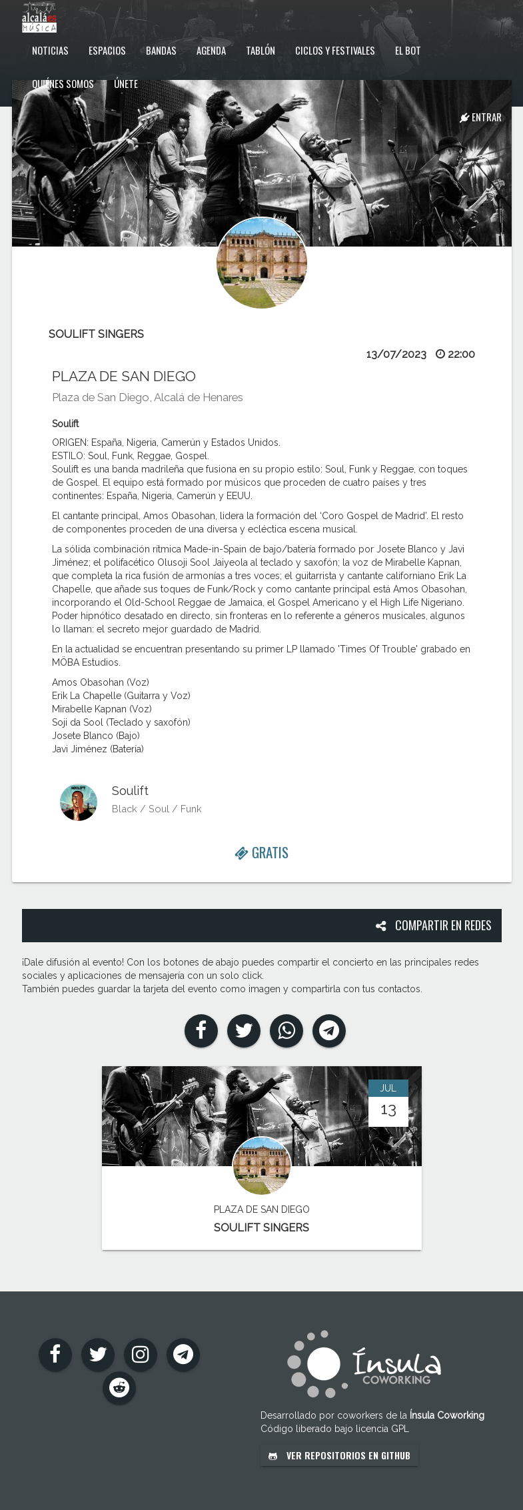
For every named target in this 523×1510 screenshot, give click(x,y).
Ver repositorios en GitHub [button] (339, 1455)
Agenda (211, 50)
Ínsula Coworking (447, 1415)
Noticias (50, 50)
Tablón (260, 50)
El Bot (408, 50)
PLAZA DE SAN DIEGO (124, 376)
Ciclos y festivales (335, 50)
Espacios (107, 50)
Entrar (481, 116)
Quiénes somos (63, 83)
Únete (126, 83)
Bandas (161, 50)
